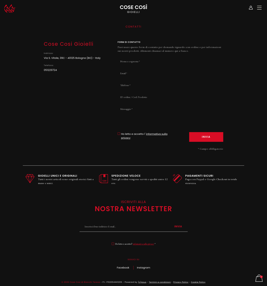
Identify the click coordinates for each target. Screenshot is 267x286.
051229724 (50, 70)
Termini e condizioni (160, 282)
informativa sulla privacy (143, 243)
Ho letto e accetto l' (144, 136)
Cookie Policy (198, 282)
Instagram (143, 267)
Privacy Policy (180, 282)
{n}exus (142, 282)
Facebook (123, 267)
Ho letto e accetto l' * (135, 243)
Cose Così (133, 9)
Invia (178, 226)
